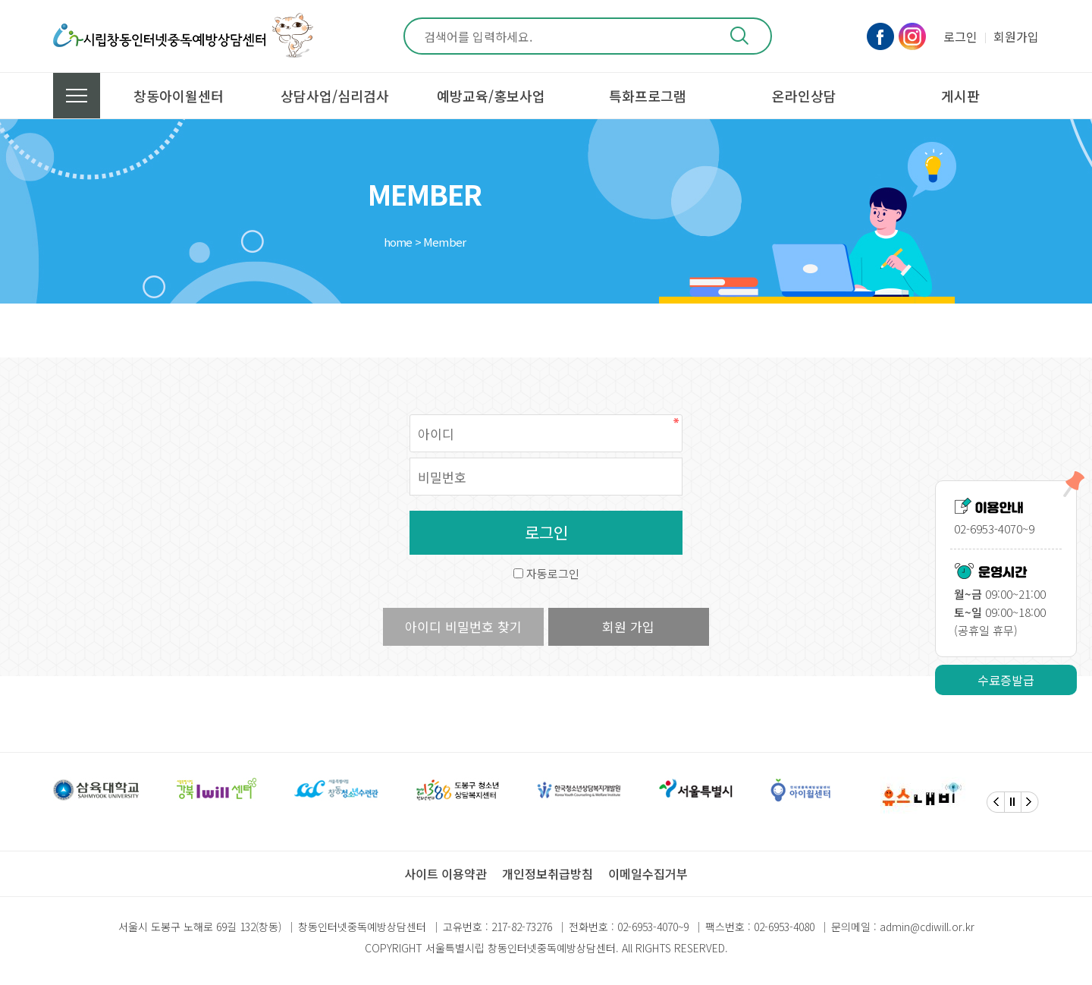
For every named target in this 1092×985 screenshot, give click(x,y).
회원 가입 (628, 626)
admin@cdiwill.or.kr (927, 926)
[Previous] (996, 802)
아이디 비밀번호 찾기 (463, 626)
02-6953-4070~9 (653, 926)
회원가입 (1016, 36)
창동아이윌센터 (178, 95)
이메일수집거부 (648, 873)
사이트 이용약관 (445, 873)
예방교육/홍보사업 (491, 95)
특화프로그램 (647, 95)
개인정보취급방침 (547, 873)
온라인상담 (804, 95)
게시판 (960, 95)
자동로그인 (552, 573)
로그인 (960, 36)
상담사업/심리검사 (335, 95)
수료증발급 (1005, 680)
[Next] (1030, 802)
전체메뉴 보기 (76, 95)
